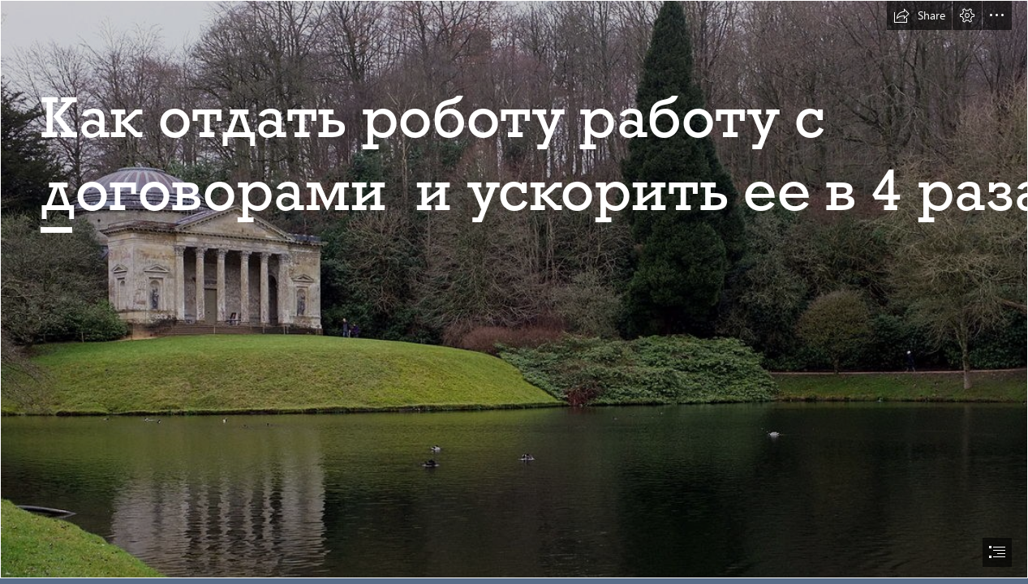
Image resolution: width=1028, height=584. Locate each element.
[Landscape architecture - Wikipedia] (514, 289)
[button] (919, 15)
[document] (514, 292)
